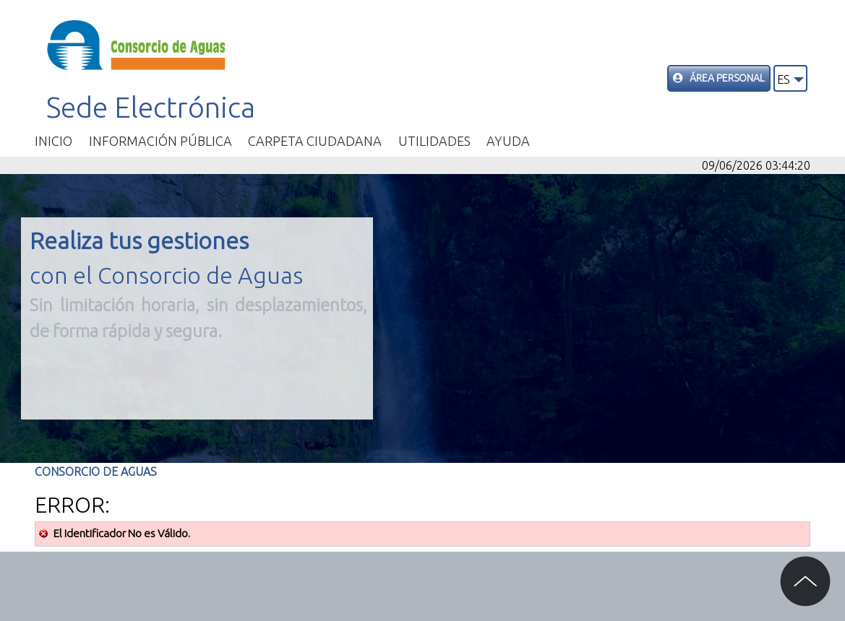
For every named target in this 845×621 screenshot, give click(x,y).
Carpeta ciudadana (315, 141)
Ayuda (508, 141)
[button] (790, 78)
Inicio (53, 141)
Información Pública (160, 141)
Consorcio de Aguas (96, 471)
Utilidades (434, 141)
